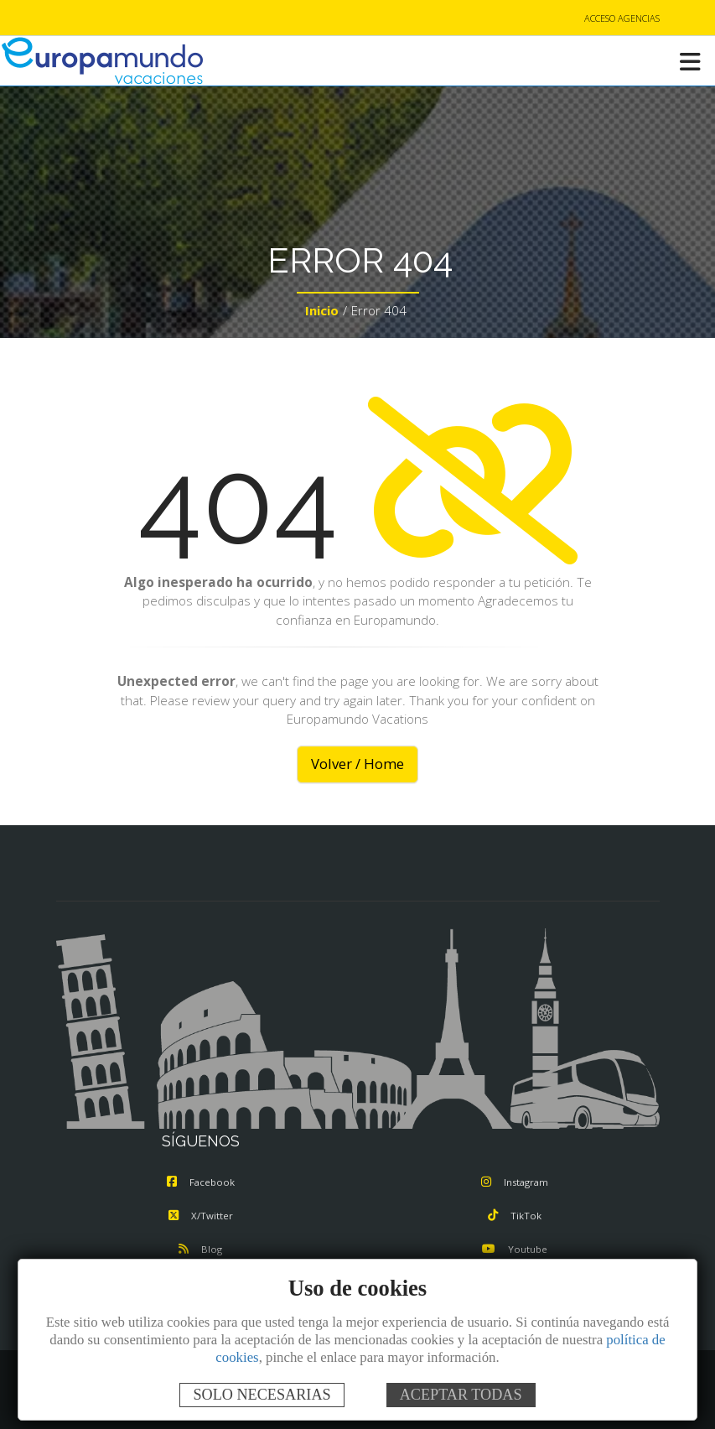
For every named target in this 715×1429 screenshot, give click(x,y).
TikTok (514, 1215)
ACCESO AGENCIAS (622, 18)
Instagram (514, 1182)
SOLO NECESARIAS (261, 1394)
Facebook (201, 1182)
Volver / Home (357, 763)
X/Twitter (200, 1215)
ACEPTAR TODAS (461, 1394)
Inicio (322, 310)
